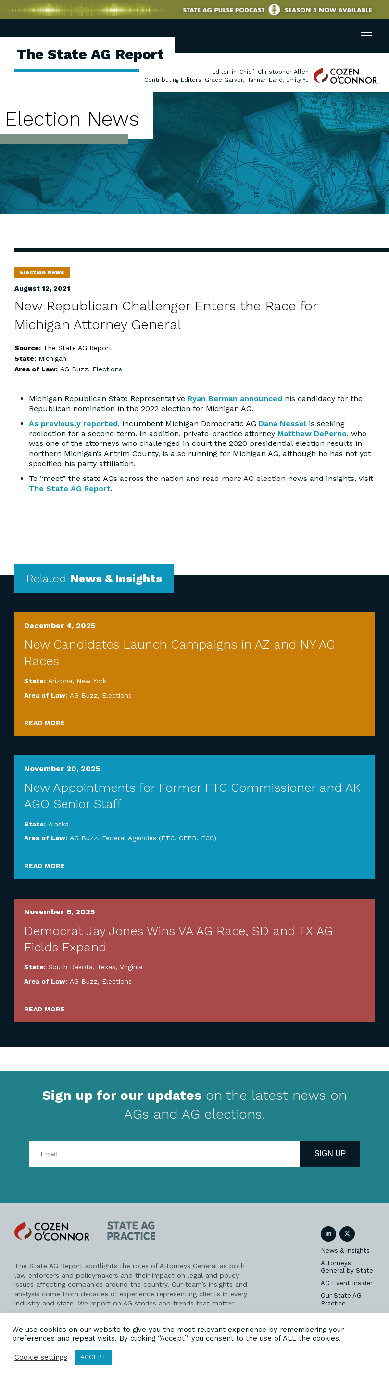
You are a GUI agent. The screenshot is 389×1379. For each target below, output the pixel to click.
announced (261, 398)
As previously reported (73, 423)
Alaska (58, 824)
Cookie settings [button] (40, 1357)
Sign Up (330, 1153)
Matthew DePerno (312, 433)
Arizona (60, 681)
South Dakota (70, 967)
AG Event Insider (347, 1283)
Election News (42, 272)
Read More (44, 722)
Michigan (52, 358)
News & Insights (345, 1250)
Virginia (131, 967)
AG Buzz (74, 369)
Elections (107, 369)
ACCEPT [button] (93, 1357)
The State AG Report (70, 488)
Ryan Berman (213, 398)
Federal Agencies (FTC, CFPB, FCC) (159, 838)
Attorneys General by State (347, 1266)
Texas (106, 967)
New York (91, 681)
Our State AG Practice (341, 1299)
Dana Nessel (282, 423)
